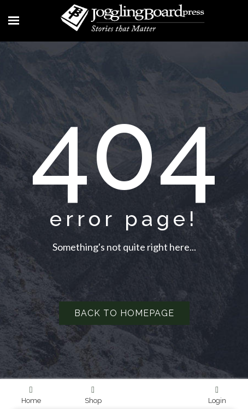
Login (217, 395)
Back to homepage (124, 313)
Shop (93, 395)
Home (31, 395)
